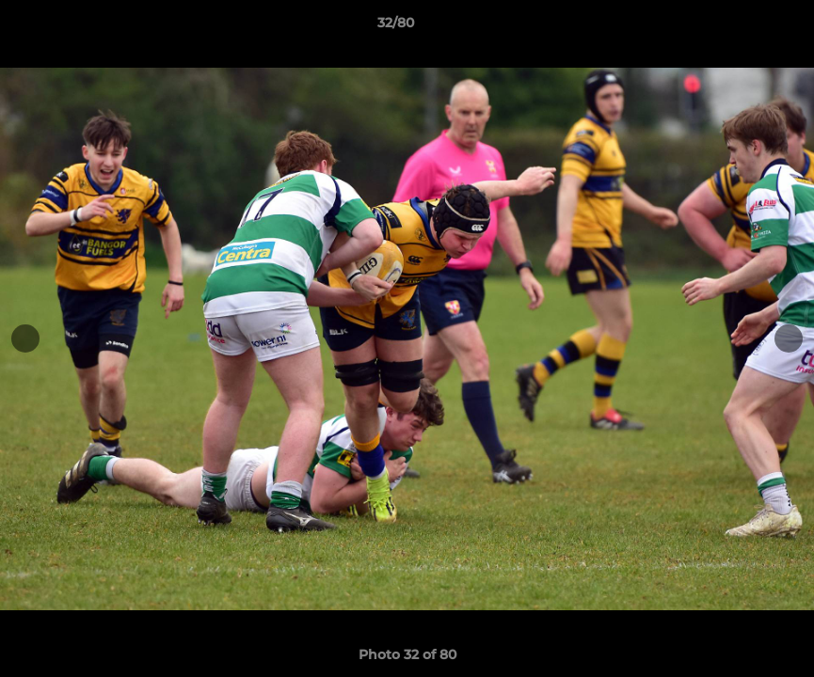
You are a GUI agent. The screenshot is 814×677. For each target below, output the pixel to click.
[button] (735, 27)
